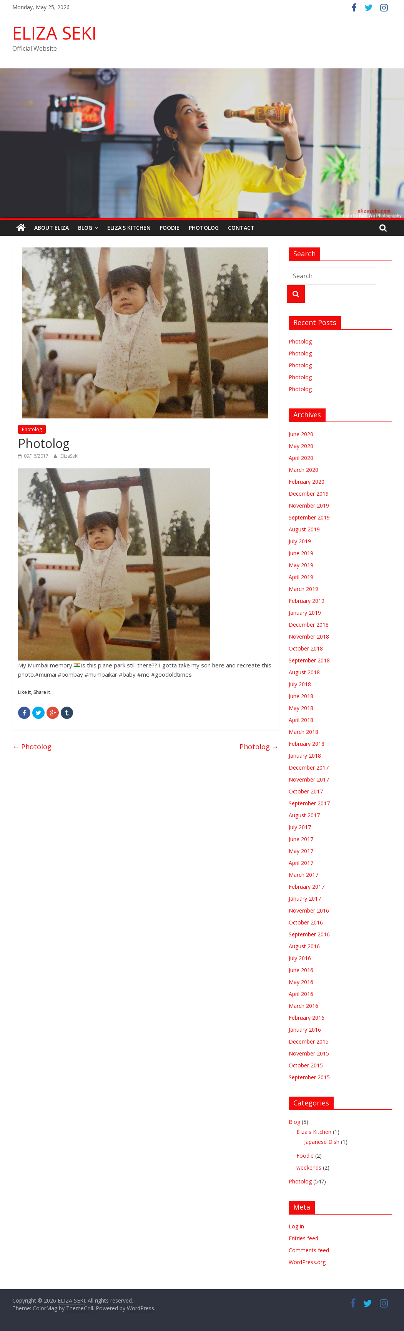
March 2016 (303, 1005)
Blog (85, 227)
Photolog (204, 227)
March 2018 (303, 731)
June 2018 (301, 696)
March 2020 (303, 469)
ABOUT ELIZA (51, 227)
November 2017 (309, 779)
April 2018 (301, 720)
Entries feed (303, 1238)
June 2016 (301, 970)
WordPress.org (307, 1262)
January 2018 (305, 755)
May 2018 (301, 708)
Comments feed (309, 1250)
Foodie (170, 227)
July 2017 (300, 827)
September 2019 (309, 517)
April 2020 (301, 457)
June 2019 (301, 553)
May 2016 (301, 982)
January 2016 (305, 1029)
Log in (296, 1226)
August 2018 (304, 672)
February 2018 (306, 743)
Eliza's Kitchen (313, 1131)
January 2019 (305, 612)
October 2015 (306, 1065)
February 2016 (306, 1017)
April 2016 (301, 993)
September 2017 (309, 803)
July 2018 (300, 684)
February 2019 (306, 600)
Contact (241, 227)
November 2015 (309, 1053)
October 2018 (306, 648)
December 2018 (309, 624)
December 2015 (309, 1041)
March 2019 (303, 588)
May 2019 (301, 565)
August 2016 (304, 946)
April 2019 (301, 577)
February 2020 (306, 481)
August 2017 (304, 815)
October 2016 (306, 922)
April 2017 (301, 862)
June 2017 (301, 839)
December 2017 (309, 767)
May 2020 (301, 446)
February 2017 (306, 886)
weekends (308, 1167)
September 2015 (309, 1077)
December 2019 (309, 493)
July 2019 (300, 541)
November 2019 (309, 505)
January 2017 (305, 898)
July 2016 (300, 958)
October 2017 (306, 791)
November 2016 (309, 910)
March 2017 (303, 874)
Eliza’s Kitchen (129, 227)
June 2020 (301, 434)
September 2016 (309, 934)
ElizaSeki (69, 456)
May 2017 (301, 851)
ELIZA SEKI (54, 33)
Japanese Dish (321, 1141)
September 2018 (309, 660)
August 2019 (304, 529)
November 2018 (309, 636)
